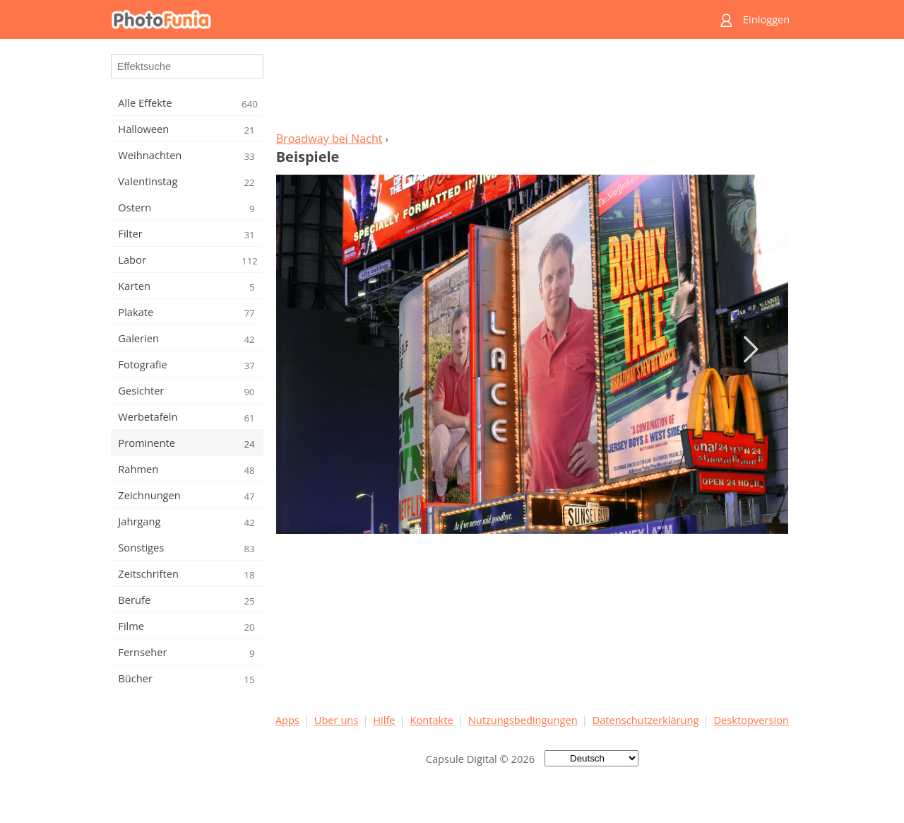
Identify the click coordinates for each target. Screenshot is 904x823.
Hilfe (384, 720)
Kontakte (431, 720)
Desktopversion (751, 720)
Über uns (336, 720)
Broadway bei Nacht (329, 138)
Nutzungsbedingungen (523, 720)
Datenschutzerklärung (646, 720)
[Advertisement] (532, 89)
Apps (287, 720)
